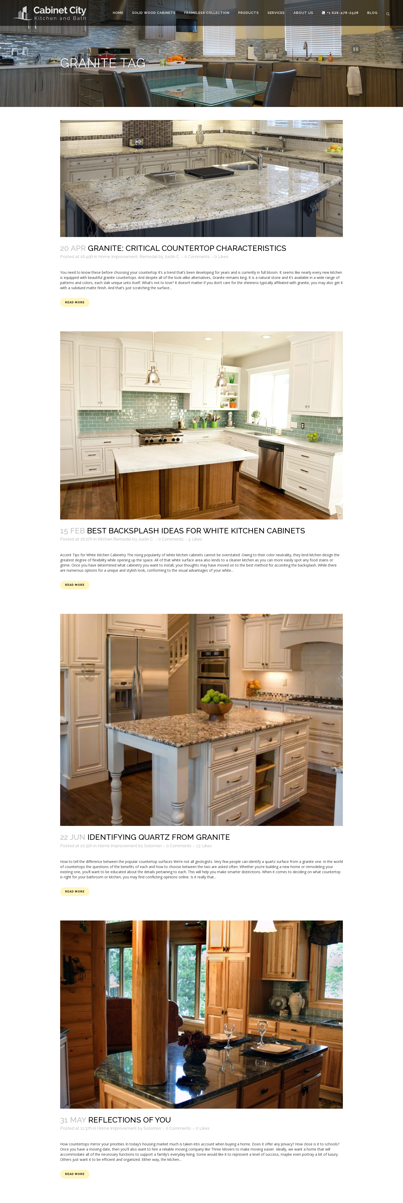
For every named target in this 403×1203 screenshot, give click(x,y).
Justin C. (172, 256)
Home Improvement (118, 256)
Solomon (153, 845)
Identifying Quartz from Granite (158, 837)
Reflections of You (129, 1119)
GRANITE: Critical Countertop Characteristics (187, 248)
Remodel (149, 256)
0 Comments (197, 256)
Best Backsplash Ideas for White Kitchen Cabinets (196, 530)
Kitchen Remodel (114, 539)
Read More (75, 302)
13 (204, 846)
